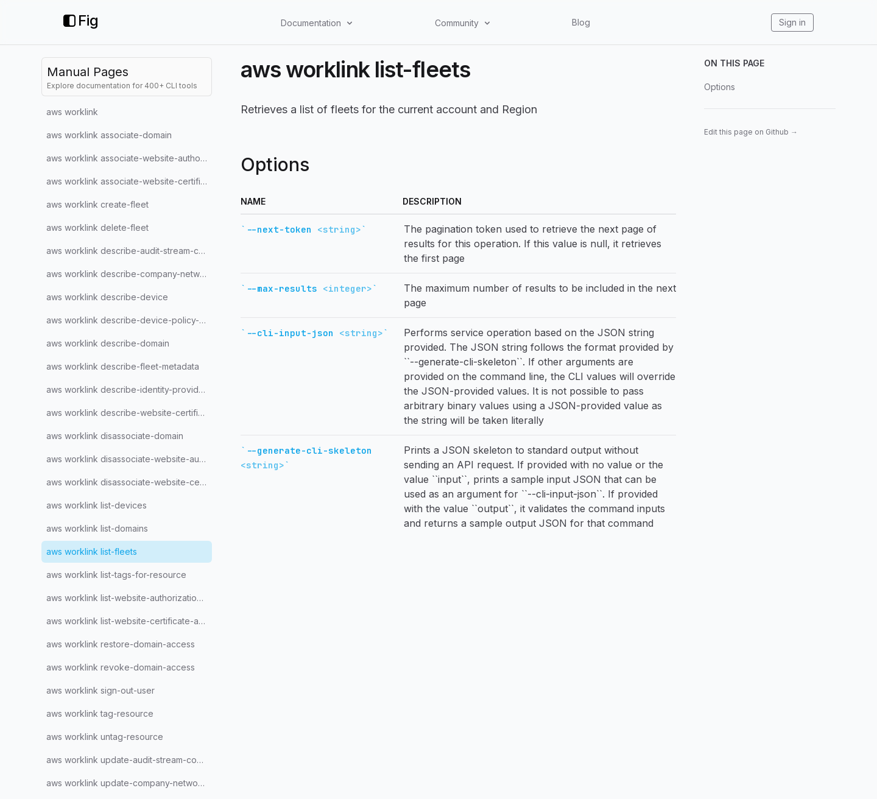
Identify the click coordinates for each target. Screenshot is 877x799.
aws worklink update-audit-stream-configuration (129, 760)
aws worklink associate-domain (109, 135)
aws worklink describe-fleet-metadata (122, 366)
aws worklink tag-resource (99, 713)
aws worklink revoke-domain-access (120, 667)
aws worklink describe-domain (107, 343)
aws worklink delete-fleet (97, 227)
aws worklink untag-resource (104, 736)
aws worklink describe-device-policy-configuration (129, 320)
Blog (581, 22)
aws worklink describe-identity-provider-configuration (129, 389)
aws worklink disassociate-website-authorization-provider (129, 459)
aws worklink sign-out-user (100, 690)
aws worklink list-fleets (91, 551)
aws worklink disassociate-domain (114, 436)
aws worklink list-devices (96, 505)
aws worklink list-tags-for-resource (116, 574)
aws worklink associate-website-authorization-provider (129, 158)
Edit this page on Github (751, 131)
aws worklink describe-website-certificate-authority (129, 412)
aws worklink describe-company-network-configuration (129, 274)
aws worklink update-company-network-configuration (129, 783)
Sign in (792, 22)
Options (719, 87)
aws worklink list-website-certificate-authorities (129, 621)
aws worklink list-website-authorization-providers (129, 598)
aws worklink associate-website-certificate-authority (129, 181)
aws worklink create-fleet (97, 204)
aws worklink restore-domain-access (120, 644)
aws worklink (72, 112)
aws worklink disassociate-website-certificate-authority (129, 482)
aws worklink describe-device (107, 297)
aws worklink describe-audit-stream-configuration (129, 250)
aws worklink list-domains (97, 528)
